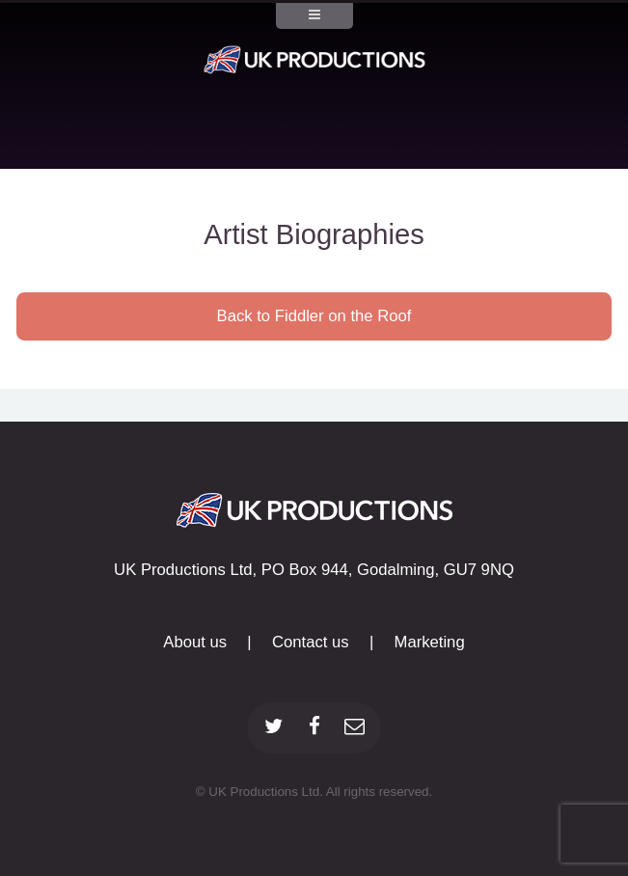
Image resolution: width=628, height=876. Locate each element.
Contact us (310, 642)
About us (195, 642)
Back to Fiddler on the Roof (314, 316)
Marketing (430, 642)
